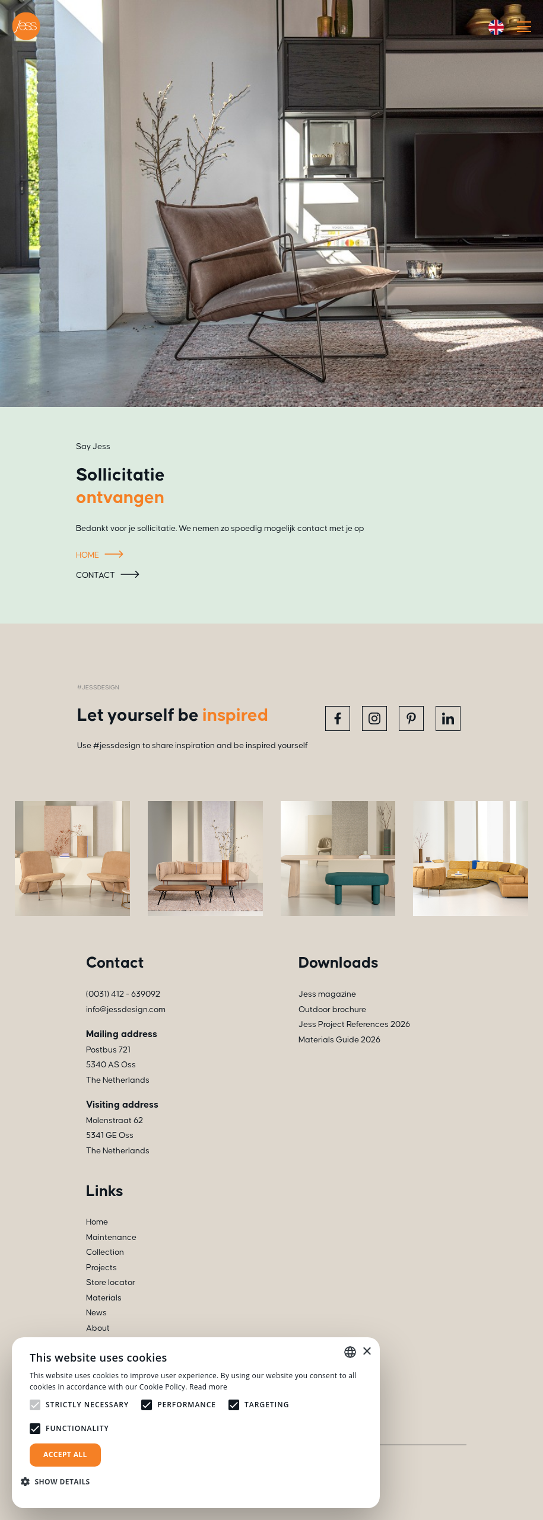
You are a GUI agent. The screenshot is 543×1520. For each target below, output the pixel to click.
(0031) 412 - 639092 (123, 994)
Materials (104, 1298)
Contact (109, 576)
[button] (60, 1482)
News (96, 1313)
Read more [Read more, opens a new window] (208, 1387)
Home (101, 556)
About (98, 1328)
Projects (101, 1268)
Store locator (110, 1283)
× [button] (366, 1351)
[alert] (196, 1422)
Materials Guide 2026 (339, 1040)
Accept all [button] (65, 1454)
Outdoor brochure (332, 1010)
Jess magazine (327, 994)
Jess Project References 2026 (354, 1024)
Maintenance (111, 1237)
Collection (105, 1252)
